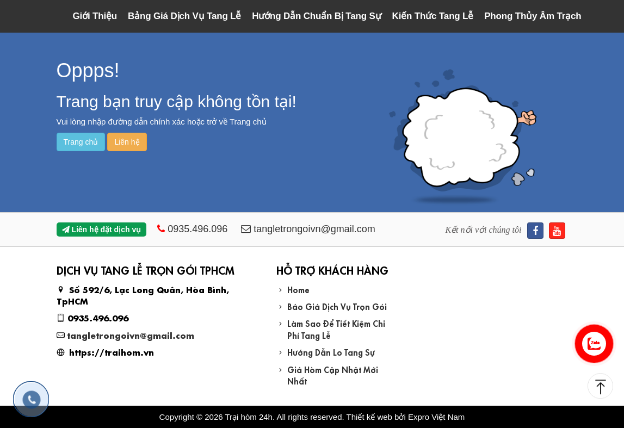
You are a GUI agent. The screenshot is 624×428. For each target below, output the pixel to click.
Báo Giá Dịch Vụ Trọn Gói (337, 306)
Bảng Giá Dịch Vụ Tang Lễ (184, 16)
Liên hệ (126, 142)
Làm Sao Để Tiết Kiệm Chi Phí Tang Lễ (336, 328)
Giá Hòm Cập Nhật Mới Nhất (332, 374)
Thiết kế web (369, 416)
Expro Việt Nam (436, 416)
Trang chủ (81, 142)
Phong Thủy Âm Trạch (532, 16)
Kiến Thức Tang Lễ (433, 16)
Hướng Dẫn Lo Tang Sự (331, 351)
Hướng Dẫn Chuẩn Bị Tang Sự (316, 16)
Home (298, 289)
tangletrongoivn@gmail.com (130, 334)
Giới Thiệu (95, 16)
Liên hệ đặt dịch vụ (101, 229)
